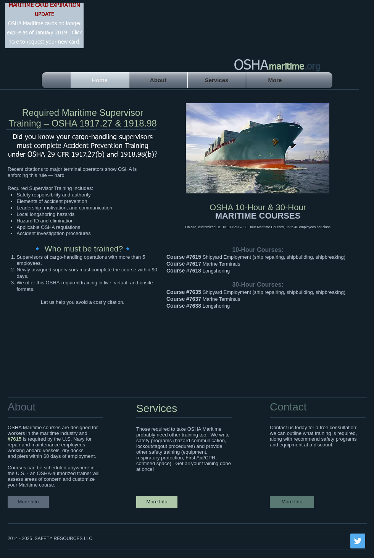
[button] (257, 148)
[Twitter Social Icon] (357, 541)
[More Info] (28, 502)
